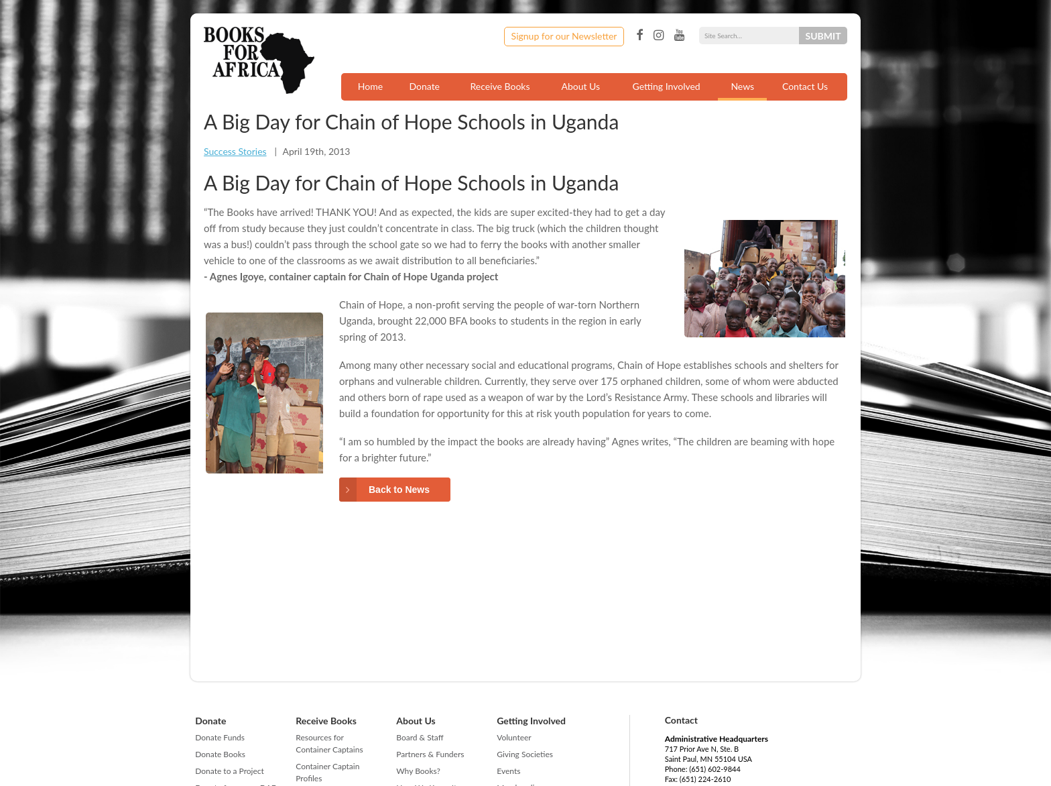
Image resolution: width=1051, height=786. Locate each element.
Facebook (639, 35)
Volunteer (514, 737)
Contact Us (805, 86)
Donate (424, 86)
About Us (580, 86)
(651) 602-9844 (715, 769)
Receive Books (500, 86)
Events (508, 771)
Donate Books (220, 754)
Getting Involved (666, 86)
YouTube (679, 35)
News (742, 86)
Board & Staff (419, 737)
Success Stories (235, 151)
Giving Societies (525, 754)
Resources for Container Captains (329, 743)
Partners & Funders (430, 754)
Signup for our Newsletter (564, 36)
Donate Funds (220, 737)
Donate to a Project (229, 771)
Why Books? (418, 771)
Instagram (658, 35)
